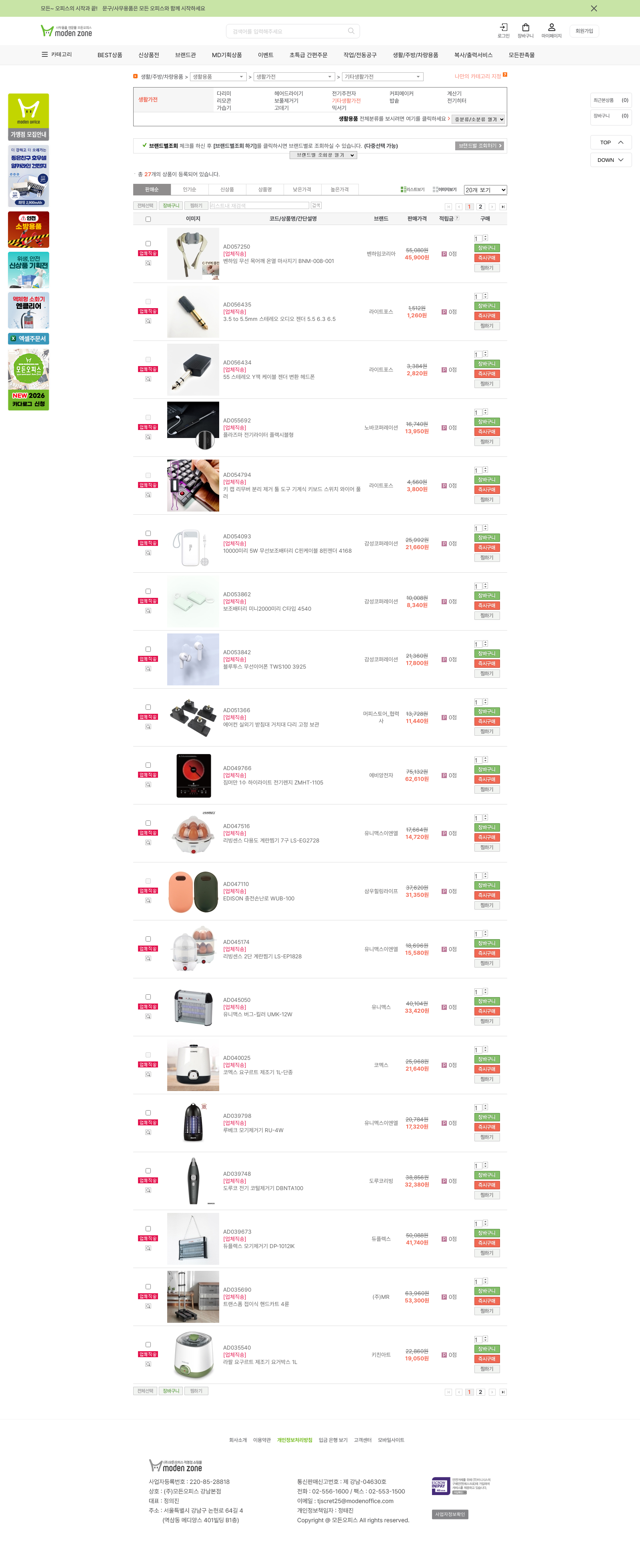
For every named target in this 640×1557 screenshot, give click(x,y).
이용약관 (262, 1440)
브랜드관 (185, 55)
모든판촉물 (522, 55)
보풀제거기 (286, 101)
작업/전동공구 (360, 55)
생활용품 (202, 77)
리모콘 (224, 101)
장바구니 (526, 36)
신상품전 (148, 55)
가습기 (224, 108)
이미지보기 (444, 189)
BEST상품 (110, 55)
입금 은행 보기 (333, 1440)
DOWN (606, 160)
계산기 (454, 93)
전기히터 (456, 101)
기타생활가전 (359, 77)
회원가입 (584, 31)
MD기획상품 (227, 55)
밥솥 (394, 101)
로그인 (504, 36)
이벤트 (266, 55)
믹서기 (339, 108)
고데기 (281, 108)
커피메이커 (402, 93)
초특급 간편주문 (309, 55)
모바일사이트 (391, 1440)
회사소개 (238, 1440)
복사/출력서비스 (473, 55)
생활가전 (266, 77)
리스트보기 (412, 189)
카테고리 (61, 54)
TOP (605, 142)
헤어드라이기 (288, 93)
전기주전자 (344, 93)
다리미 (224, 93)
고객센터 (363, 1440)
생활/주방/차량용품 (415, 55)
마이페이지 (552, 36)
